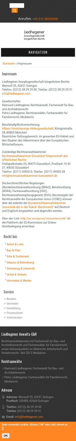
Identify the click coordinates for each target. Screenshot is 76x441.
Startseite (9, 63)
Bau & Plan (13, 250)
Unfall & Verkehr (17, 274)
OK (6, 436)
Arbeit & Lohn (15, 244)
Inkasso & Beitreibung (20, 262)
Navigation (38, 52)
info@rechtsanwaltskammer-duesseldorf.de (29, 175)
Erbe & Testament (18, 256)
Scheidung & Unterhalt (21, 268)
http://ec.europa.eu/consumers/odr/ (43, 218)
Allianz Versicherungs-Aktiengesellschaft (28, 128)
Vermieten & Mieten (19, 280)
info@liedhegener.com (16, 93)
